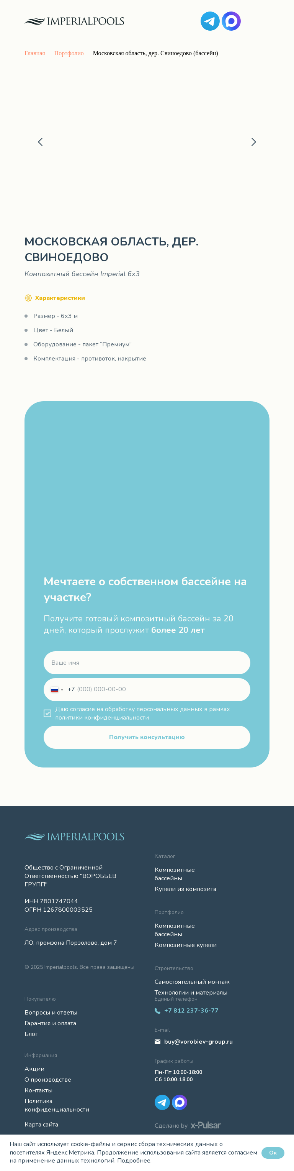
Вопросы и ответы (50, 1012)
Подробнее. (134, 1160)
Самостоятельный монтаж (192, 982)
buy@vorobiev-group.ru (198, 1042)
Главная (34, 53)
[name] (147, 662)
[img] (210, 21)
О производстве (47, 1079)
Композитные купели (186, 945)
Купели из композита (185, 889)
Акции (34, 1069)
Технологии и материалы (191, 992)
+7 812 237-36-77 (191, 1010)
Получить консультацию (147, 737)
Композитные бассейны (175, 874)
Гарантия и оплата (50, 1023)
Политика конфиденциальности (56, 1105)
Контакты (38, 1090)
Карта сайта (41, 1124)
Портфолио (69, 53)
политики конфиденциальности (102, 717)
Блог (31, 1034)
